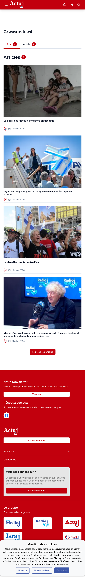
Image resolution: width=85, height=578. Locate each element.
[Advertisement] (42, 19)
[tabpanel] (42, 202)
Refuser (22, 570)
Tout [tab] (11, 44)
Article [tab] (29, 44)
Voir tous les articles (42, 352)
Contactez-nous (36, 440)
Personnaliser (42, 570)
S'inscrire (36, 394)
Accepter (62, 570)
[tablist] (42, 44)
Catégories (37, 459)
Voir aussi (37, 451)
